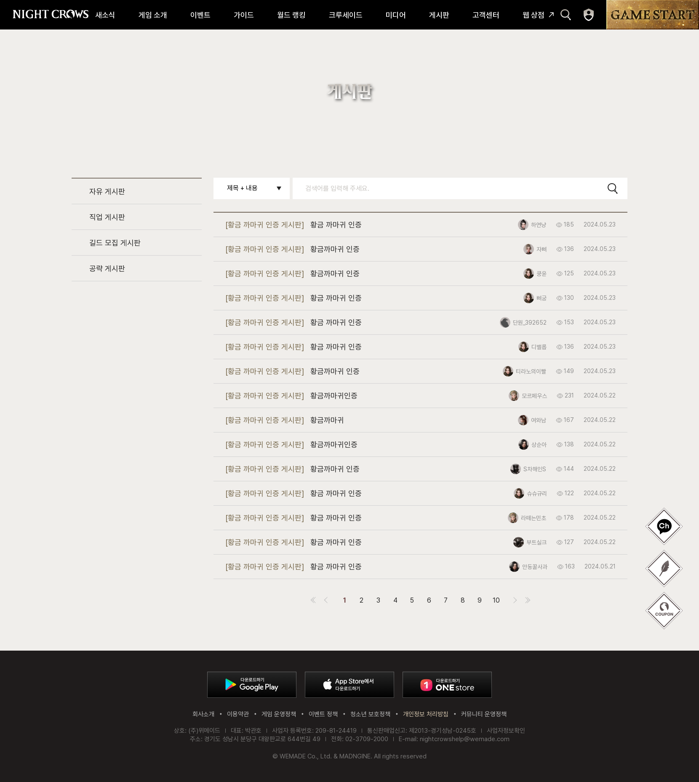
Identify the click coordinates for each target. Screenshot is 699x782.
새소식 (105, 15)
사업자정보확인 (506, 730)
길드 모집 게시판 (115, 242)
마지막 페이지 (528, 600)
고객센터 (485, 15)
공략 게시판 (107, 268)
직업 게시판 (107, 217)
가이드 (244, 15)
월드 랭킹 (291, 15)
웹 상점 (533, 15)
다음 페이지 (515, 600)
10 (496, 600)
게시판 (439, 15)
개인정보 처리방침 (425, 714)
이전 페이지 (326, 600)
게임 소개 (153, 15)
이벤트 (200, 15)
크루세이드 (346, 15)
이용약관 (238, 714)
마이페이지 (589, 14)
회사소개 (203, 714)
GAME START (652, 14)
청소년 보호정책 (370, 714)
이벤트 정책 (323, 714)
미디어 (396, 15)
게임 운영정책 (278, 714)
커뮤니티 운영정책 (484, 714)
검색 (565, 14)
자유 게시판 (107, 191)
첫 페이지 (313, 600)
